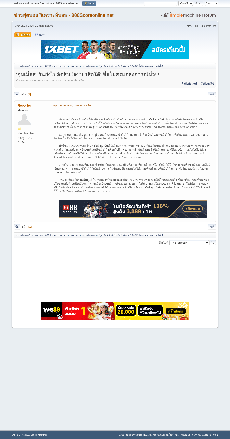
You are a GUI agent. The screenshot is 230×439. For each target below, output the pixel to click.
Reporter (24, 105)
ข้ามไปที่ (163, 242)
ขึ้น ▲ (216, 435)
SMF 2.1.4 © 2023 (20, 435)
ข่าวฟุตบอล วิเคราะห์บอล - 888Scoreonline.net (64, 15)
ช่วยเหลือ (185, 435)
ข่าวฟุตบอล (136, 435)
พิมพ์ (212, 94)
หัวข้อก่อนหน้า (189, 83)
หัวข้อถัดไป (207, 83)
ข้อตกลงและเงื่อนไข (201, 435)
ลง (16, 94)
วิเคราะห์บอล (159, 435)
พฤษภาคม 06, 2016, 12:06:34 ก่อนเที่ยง (72, 105)
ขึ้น (17, 226)
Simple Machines (39, 435)
